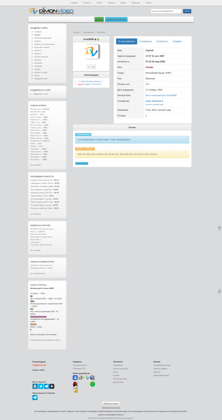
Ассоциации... (35, 242)
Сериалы (38, 63)
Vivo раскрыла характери (41, 190)
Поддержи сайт (40, 78)
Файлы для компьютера (44, 44)
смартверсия (81, 163)
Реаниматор (118, 365)
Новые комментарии (42, 262)
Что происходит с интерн (41, 199)
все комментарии (37, 273)
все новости (35, 214)
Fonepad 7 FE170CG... (90, 84)
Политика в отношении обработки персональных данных (110, 418)
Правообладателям (161, 375)
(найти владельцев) (154, 104)
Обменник (135, 3)
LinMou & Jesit (35, 128)
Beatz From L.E (35, 135)
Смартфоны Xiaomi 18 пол (41, 183)
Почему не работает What (41, 208)
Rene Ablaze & (35, 154)
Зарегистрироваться (116, 19)
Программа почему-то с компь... (42, 268)
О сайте (116, 375)
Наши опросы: (38, 285)
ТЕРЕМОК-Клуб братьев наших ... (42, 229)
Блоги (115, 372)
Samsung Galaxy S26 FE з (41, 193)
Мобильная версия (111, 404)
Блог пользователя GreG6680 (161, 95)
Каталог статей (40, 72)
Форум (148, 3)
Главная (74, 3)
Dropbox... (34, 146)
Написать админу (160, 369)
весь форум (35, 250)
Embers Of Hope (36, 138)
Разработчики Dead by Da (41, 180)
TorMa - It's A (35, 122)
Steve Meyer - (35, 159)
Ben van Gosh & (36, 125)
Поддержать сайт (40, 90)
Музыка (37, 53)
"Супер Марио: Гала (39, 196)
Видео (123, 3)
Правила (156, 372)
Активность (162, 41)
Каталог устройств (120, 369)
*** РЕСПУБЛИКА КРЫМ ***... (91, 81)
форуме (46, 225)
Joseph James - (35, 151)
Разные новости (41, 57)
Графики (177, 41)
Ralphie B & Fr (35, 119)
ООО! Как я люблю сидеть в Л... (42, 265)
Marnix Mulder (35, 133)
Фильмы (37, 60)
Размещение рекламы (162, 365)
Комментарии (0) (37, 340)
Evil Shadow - (35, 157)
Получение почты (80, 365)
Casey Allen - (35, 149)
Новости (87, 3)
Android (111, 3)
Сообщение (146, 41)
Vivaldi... (33, 143)
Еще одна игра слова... (38, 234)
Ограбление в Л (36, 141)
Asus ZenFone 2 (154, 101)
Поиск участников (120, 379)
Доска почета (118, 382)
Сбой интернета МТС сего (41, 202)
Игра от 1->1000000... (38, 231)
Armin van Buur (35, 117)
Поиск (37, 75)
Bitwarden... (34, 114)
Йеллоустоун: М (36, 109)
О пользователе (126, 41)
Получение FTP (79, 369)
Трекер (99, 3)
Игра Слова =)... (36, 239)
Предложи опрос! (52, 340)
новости (49, 176)
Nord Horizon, (35, 130)
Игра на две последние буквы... (41, 237)
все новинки (35, 165)
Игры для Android (41, 47)
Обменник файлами (43, 38)
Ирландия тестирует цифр (41, 186)
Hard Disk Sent (35, 112)
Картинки (38, 66)
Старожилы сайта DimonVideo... (42, 245)
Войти (99, 19)
